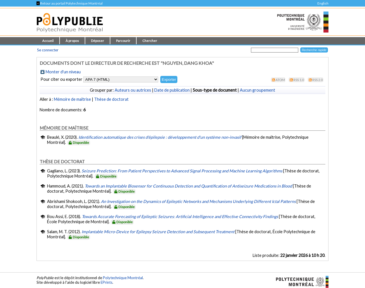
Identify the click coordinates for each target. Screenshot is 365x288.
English (322, 3)
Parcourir (123, 41)
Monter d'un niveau (63, 71)
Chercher (149, 41)
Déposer (97, 41)
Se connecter (47, 50)
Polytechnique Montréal (123, 277)
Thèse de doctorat (111, 99)
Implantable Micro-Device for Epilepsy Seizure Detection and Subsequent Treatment (158, 231)
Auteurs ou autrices (133, 90)
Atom (280, 80)
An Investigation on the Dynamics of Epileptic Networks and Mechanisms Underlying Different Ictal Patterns (198, 201)
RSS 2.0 (317, 80)
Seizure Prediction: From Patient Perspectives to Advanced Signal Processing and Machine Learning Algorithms (182, 170)
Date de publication (172, 90)
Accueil (48, 41)
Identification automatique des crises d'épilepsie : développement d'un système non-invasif (159, 137)
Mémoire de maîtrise (72, 99)
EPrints (106, 282)
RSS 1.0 (298, 80)
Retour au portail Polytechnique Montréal (69, 3)
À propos (72, 41)
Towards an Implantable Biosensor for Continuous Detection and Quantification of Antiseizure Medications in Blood (188, 186)
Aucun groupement (257, 90)
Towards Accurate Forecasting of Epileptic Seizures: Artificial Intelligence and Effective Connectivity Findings (180, 216)
